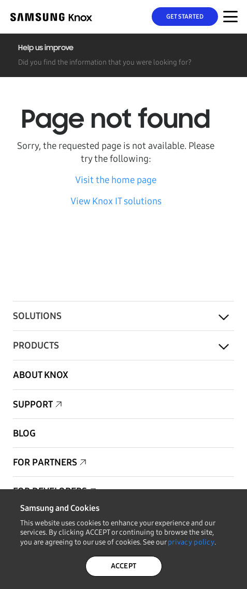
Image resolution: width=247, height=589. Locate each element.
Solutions (37, 316)
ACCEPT (124, 566)
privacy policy (191, 542)
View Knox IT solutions (116, 201)
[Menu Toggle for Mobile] (230, 16)
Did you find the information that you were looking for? (105, 62)
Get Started (185, 16)
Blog (24, 433)
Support (33, 404)
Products (36, 345)
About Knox (40, 375)
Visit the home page (115, 180)
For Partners (45, 462)
